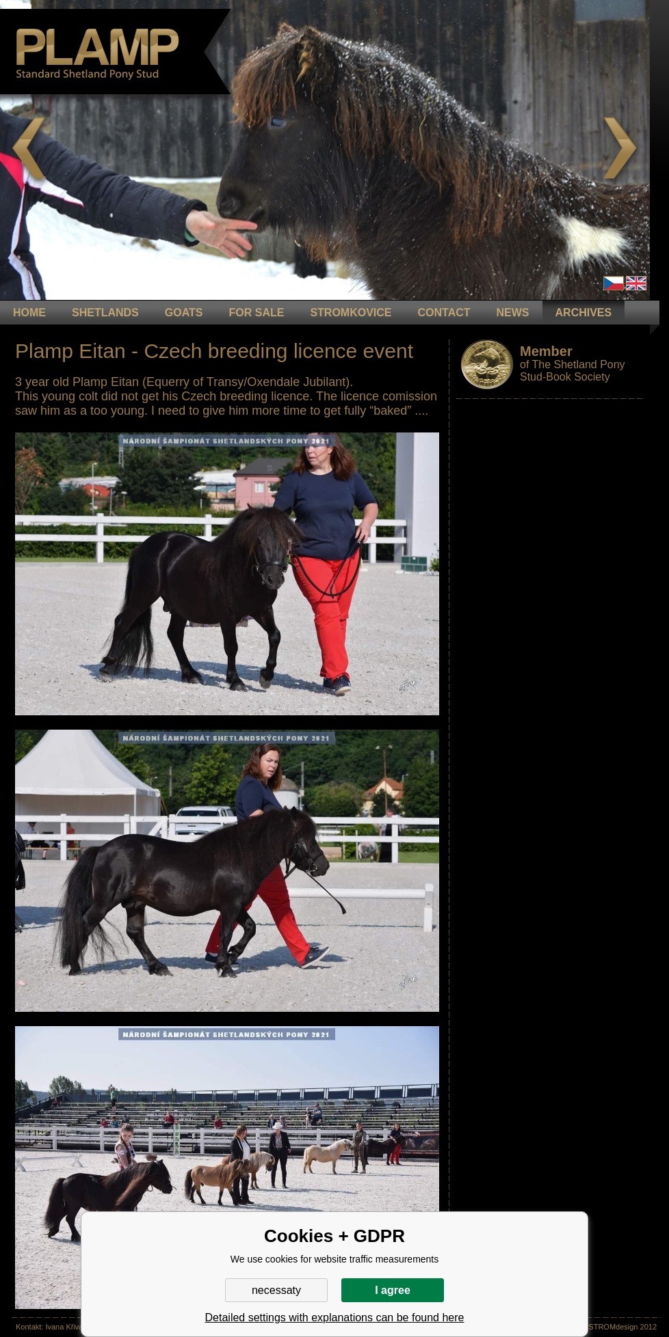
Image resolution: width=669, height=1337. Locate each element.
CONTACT (444, 312)
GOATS (184, 312)
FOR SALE (256, 312)
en (636, 283)
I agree (392, 1290)
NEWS (513, 312)
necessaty (276, 1290)
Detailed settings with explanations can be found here (334, 1317)
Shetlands (105, 312)
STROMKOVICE (350, 312)
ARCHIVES (583, 312)
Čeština (613, 283)
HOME (29, 312)
